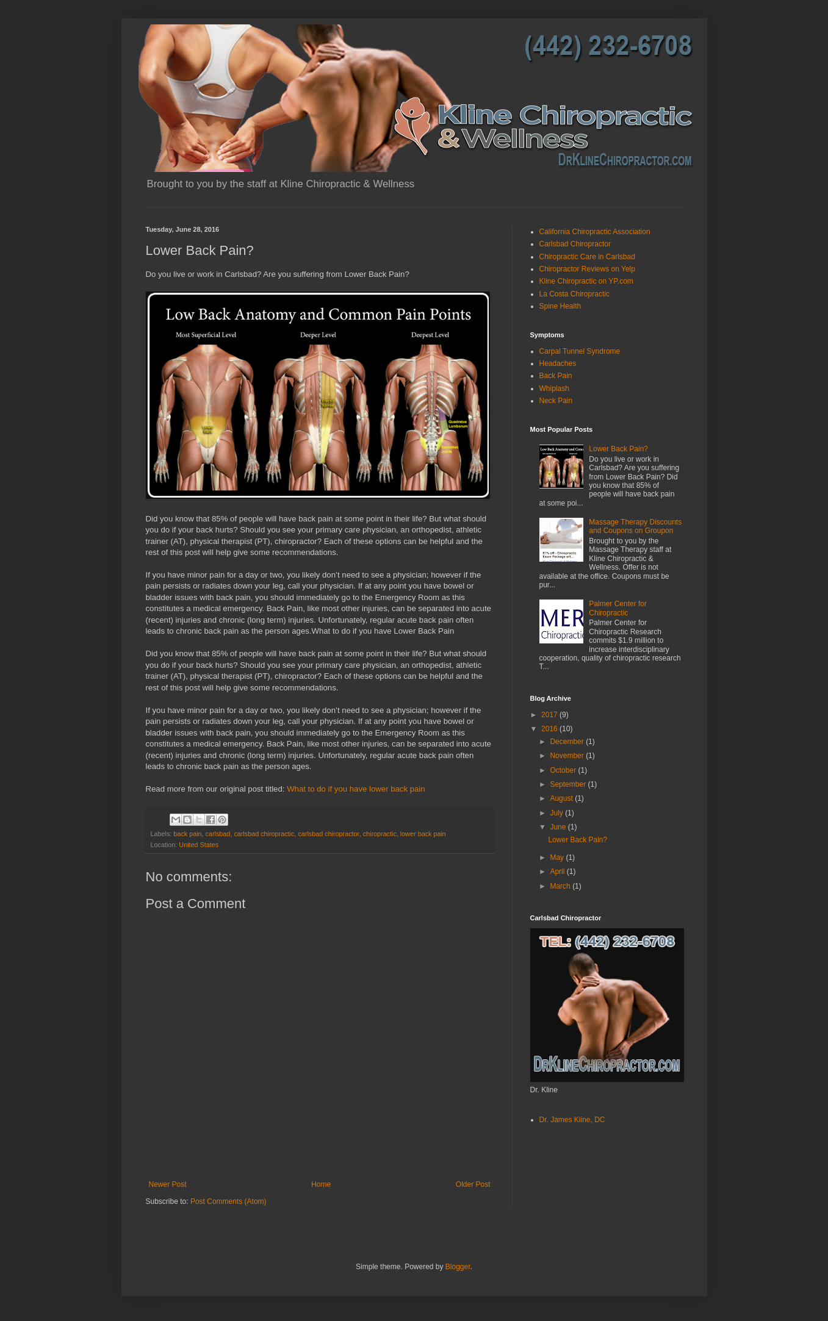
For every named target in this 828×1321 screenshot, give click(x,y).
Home (321, 1184)
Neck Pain (556, 400)
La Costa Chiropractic (574, 294)
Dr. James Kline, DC (572, 1119)
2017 (550, 715)
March (561, 886)
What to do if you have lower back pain (356, 788)
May (558, 857)
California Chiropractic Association (594, 231)
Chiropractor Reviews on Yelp (587, 269)
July (557, 813)
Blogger (457, 1266)
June (558, 827)
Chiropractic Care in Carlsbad (587, 256)
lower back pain (423, 833)
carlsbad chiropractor (328, 833)
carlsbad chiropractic (264, 833)
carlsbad (218, 833)
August (562, 798)
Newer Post (168, 1184)
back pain (187, 833)
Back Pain (555, 375)
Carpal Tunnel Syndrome (580, 351)
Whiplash (554, 388)
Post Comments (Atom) (228, 1201)
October (564, 770)
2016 (550, 729)
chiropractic (380, 833)
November (568, 755)
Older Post (473, 1184)
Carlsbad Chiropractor (575, 244)
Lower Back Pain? (618, 449)
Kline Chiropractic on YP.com (586, 281)
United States (198, 844)
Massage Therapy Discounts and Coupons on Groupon (635, 526)
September (569, 784)
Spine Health (560, 306)
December (568, 741)
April (558, 871)
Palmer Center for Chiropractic (618, 608)
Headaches (558, 363)
